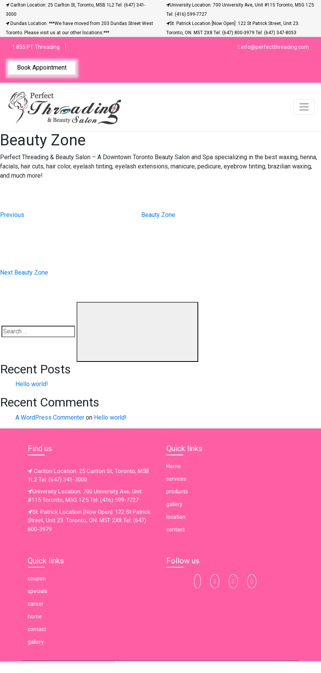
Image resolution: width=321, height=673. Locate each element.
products (177, 491)
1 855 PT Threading (36, 47)
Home (173, 466)
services (176, 479)
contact (175, 529)
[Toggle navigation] (304, 107)
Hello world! (31, 384)
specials (37, 591)
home (35, 616)
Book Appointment (42, 67)
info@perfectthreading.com (273, 47)
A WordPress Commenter (49, 417)
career (35, 604)
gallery (174, 504)
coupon (37, 578)
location (176, 517)
